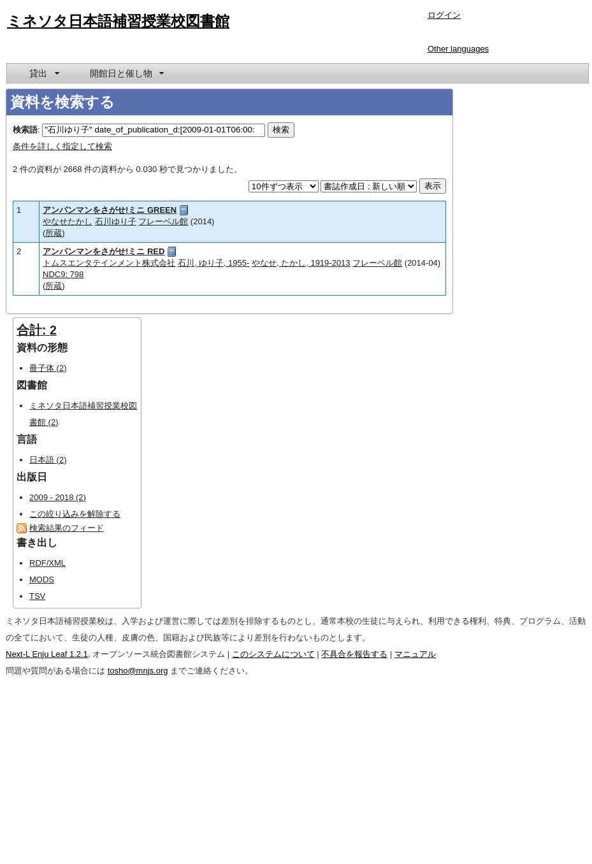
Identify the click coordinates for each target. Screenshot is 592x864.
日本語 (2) (48, 459)
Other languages (458, 49)
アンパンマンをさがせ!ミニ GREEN (110, 210)
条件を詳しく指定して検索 (62, 146)
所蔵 (53, 233)
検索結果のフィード (66, 528)
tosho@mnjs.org (138, 670)
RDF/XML (47, 563)
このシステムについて (273, 654)
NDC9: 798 (63, 274)
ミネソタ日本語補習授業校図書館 (118, 21)
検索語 (25, 129)
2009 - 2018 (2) (57, 497)
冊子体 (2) (48, 368)
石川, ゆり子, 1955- (214, 263)
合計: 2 (37, 330)
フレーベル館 (163, 221)
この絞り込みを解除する (74, 514)
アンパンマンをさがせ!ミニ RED (103, 251)
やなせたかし (67, 221)
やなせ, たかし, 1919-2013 (301, 263)
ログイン (444, 15)
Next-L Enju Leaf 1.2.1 (47, 654)
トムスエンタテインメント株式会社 (109, 263)
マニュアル (415, 654)
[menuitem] (43, 73)
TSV (37, 596)
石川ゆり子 (115, 221)
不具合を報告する (354, 654)
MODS (41, 579)
